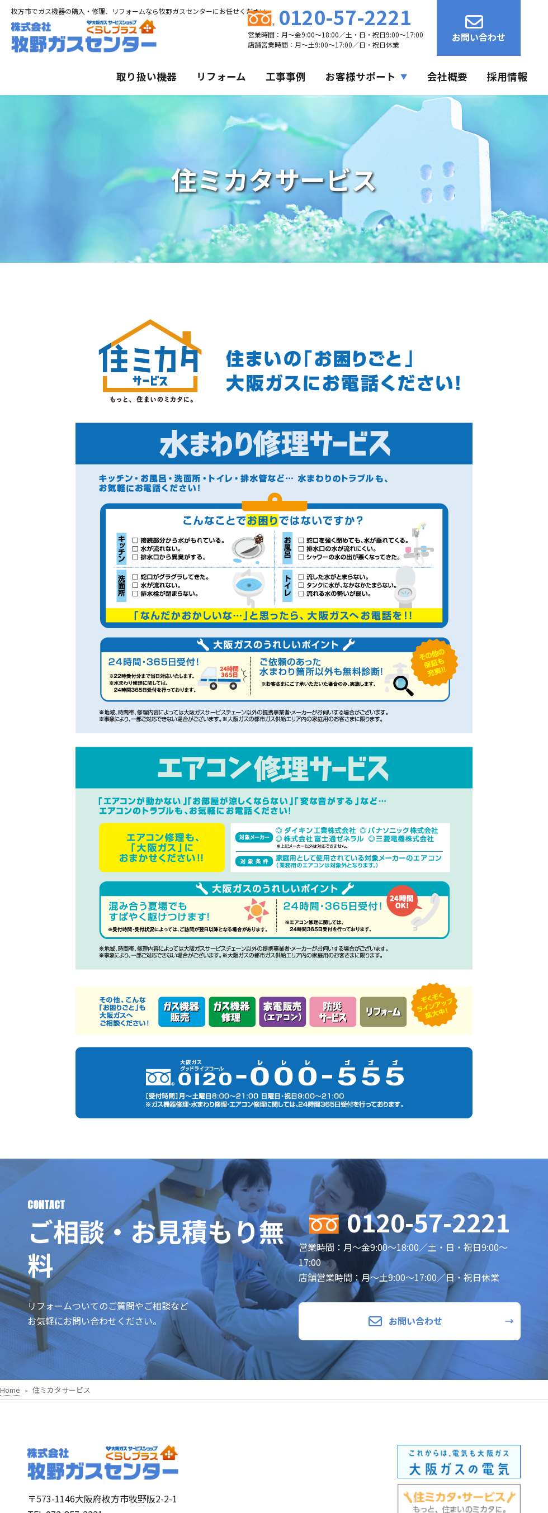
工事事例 (286, 76)
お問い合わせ (479, 28)
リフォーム (221, 76)
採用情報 (507, 76)
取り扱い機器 (146, 76)
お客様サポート (360, 76)
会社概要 (447, 76)
